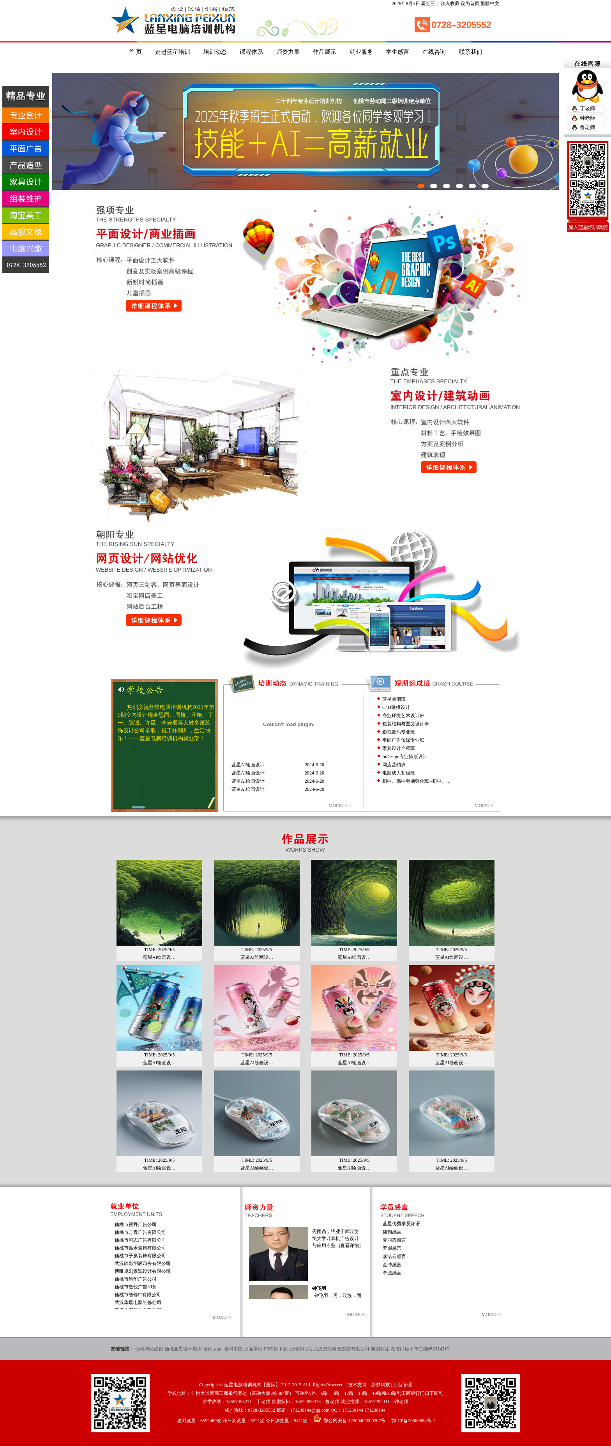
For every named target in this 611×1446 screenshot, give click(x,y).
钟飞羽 (319, 1294)
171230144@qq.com (310, 1410)
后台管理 (402, 1385)
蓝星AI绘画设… (159, 950)
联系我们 (470, 52)
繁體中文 (489, 3)
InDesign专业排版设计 (404, 756)
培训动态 (215, 52)
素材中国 (233, 1349)
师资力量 (288, 52)
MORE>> (337, 805)
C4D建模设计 (396, 707)
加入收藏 (450, 3)
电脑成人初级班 (398, 773)
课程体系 (251, 52)
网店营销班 (394, 764)
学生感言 (397, 52)
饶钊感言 (392, 1232)
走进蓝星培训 (172, 52)
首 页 (135, 52)
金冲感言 (392, 1264)
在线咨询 (434, 52)
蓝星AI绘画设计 (248, 764)
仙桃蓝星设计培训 (183, 1349)
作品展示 (324, 52)
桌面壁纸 (253, 1349)
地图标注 (380, 1349)
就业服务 (361, 52)
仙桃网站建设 (149, 1349)
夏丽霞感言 (394, 1240)
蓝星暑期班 (394, 699)
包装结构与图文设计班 (405, 724)
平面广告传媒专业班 (403, 740)
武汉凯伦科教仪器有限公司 (341, 1349)
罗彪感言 (392, 1248)
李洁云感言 (394, 1256)
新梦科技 (380, 1385)
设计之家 (213, 1349)
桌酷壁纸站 (300, 1349)
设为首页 (470, 3)
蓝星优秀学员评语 (401, 1223)
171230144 (352, 1410)
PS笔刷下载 (276, 1349)
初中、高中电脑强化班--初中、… (416, 781)
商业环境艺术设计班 (403, 715)
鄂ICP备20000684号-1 (413, 1420)
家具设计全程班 (398, 748)
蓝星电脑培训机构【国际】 (252, 1385)
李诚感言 (392, 1273)
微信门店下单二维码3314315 (419, 1349)
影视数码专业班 (398, 732)
